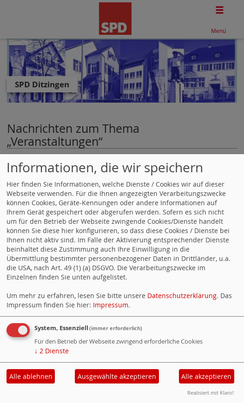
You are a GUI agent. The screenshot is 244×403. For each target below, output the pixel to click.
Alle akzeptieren (206, 376)
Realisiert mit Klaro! (210, 392)
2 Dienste (51, 350)
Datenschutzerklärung (182, 295)
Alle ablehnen (31, 376)
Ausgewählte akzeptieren (117, 376)
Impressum (110, 304)
